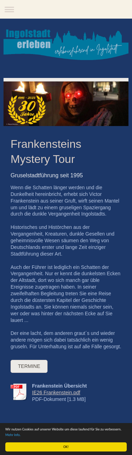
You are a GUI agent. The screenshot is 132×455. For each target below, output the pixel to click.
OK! (66, 446)
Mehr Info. (13, 435)
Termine (29, 366)
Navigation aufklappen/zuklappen (66, 9)
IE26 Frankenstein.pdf (56, 392)
